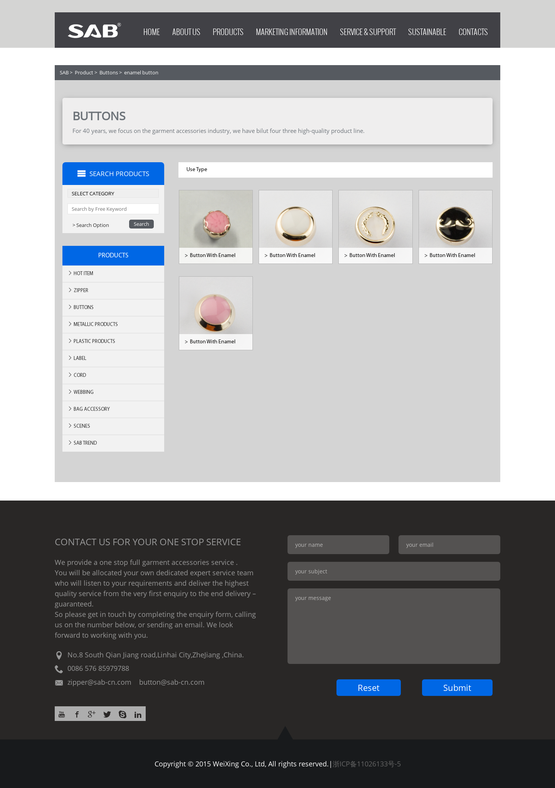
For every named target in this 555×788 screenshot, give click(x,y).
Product (84, 72)
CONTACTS (473, 30)
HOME (151, 30)
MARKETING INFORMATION (292, 30)
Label (76, 358)
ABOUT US (186, 30)
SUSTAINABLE (427, 30)
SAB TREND (82, 443)
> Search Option (90, 225)
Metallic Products (92, 324)
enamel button (141, 72)
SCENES (78, 426)
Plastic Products (91, 341)
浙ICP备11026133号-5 (367, 763)
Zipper (77, 290)
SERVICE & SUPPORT (368, 30)
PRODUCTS (228, 30)
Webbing (80, 392)
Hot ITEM (80, 273)
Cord (76, 375)
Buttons (108, 72)
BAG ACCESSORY (88, 409)
